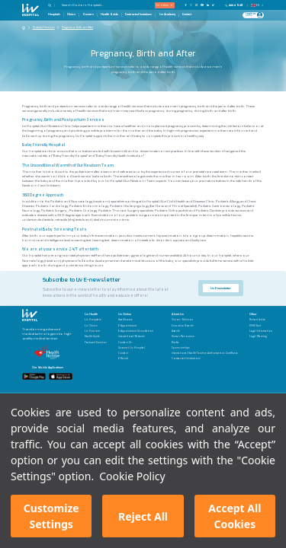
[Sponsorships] (205, 348)
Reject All (143, 516)
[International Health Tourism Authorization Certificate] (205, 353)
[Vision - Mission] (205, 320)
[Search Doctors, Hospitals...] (89, 5)
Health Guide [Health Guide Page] (109, 14)
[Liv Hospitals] (96, 320)
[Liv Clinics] (96, 326)
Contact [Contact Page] (186, 14)
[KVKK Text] (260, 326)
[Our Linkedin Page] (207, 5)
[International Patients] (135, 337)
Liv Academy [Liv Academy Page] (167, 14)
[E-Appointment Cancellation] (135, 331)
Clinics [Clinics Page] (71, 14)
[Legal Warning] (260, 337)
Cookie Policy (132, 476)
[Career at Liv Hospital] (135, 348)
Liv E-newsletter (220, 288)
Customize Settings (51, 516)
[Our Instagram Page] (196, 5)
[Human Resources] (205, 337)
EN (257, 5)
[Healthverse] (135, 320)
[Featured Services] (96, 343)
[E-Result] (135, 359)
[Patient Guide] (260, 320)
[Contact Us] (135, 343)
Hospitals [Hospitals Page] (54, 14)
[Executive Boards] (205, 326)
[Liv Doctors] (96, 331)
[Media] (205, 343)
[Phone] (235, 5)
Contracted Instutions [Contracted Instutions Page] (138, 14)
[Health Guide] (96, 337)
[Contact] (135, 353)
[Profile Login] (259, 15)
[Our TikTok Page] (215, 5)
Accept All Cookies (234, 516)
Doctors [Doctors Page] (88, 14)
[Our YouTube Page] (201, 5)
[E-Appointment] (135, 326)
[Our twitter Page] (191, 5)
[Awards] (205, 331)
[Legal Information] (260, 331)
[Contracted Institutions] (205, 359)
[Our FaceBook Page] (185, 5)
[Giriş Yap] (251, 15)
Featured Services (44, 27)
